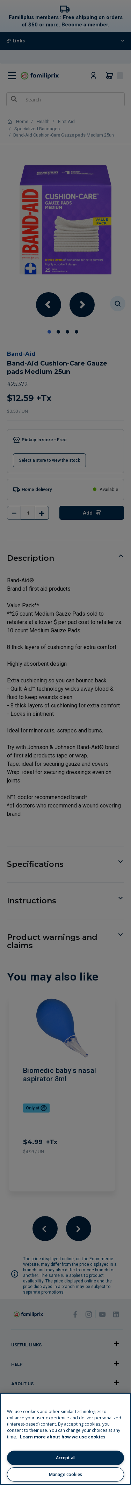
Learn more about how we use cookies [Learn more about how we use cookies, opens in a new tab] (62, 1437)
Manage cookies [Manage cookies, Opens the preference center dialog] (65, 1474)
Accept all (65, 1458)
